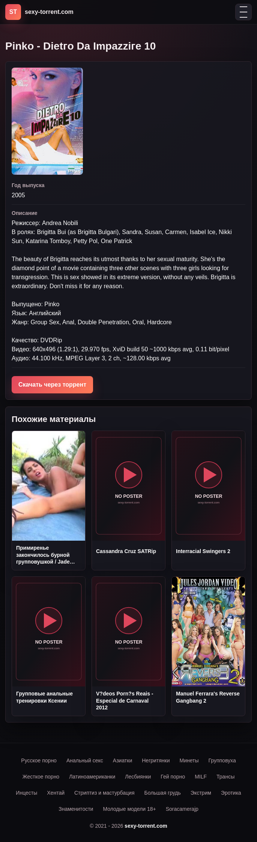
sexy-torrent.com (146, 826)
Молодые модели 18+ (129, 809)
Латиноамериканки (92, 777)
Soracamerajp (182, 809)
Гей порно (173, 777)
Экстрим (201, 793)
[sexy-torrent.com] (39, 12)
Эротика (231, 793)
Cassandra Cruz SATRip (126, 551)
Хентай (56, 793)
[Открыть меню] (243, 12)
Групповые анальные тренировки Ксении (44, 697)
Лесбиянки (138, 777)
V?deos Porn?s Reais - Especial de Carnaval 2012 (124, 700)
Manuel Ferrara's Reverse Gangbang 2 (208, 697)
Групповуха (222, 760)
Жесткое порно (41, 777)
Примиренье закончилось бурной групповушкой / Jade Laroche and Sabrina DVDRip (43, 555)
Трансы (225, 777)
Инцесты (26, 793)
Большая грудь (162, 793)
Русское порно (39, 760)
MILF (201, 777)
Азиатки (122, 760)
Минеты (189, 760)
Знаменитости (76, 809)
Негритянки (156, 760)
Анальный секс (84, 760)
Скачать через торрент (52, 384)
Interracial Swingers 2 (203, 551)
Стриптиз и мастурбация (104, 793)
